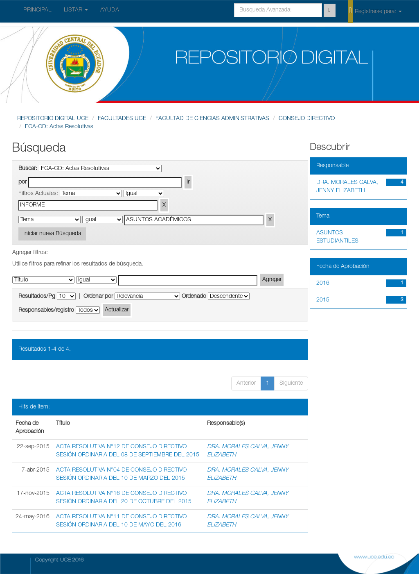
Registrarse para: (375, 11)
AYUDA (109, 10)
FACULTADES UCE (122, 119)
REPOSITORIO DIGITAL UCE (52, 119)
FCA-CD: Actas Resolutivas (59, 127)
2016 (322, 283)
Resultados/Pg (36, 296)
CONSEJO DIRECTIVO (307, 119)
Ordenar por (98, 296)
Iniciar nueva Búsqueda (52, 234)
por (22, 182)
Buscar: (27, 169)
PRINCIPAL (37, 10)
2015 (322, 300)
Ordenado (194, 296)
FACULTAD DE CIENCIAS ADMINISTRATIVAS (212, 119)
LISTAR (76, 10)
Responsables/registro (46, 310)
